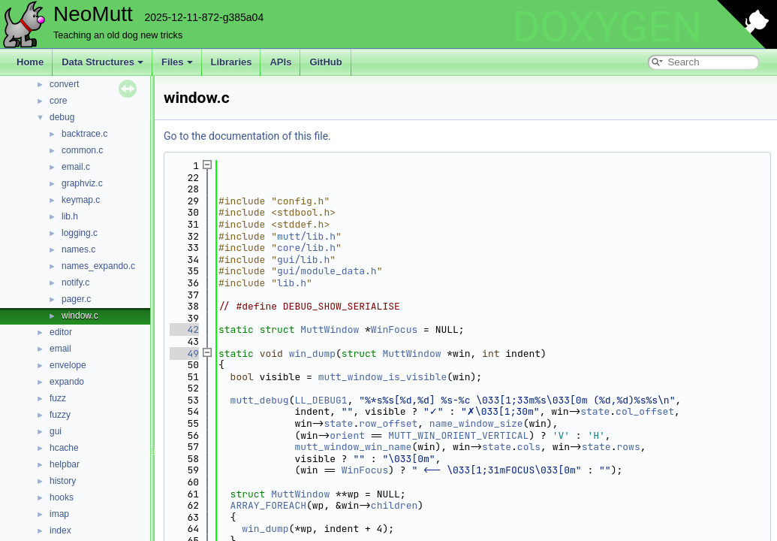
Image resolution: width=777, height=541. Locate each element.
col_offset (645, 411)
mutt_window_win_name (352, 446)
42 (184, 329)
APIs (280, 62)
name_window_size (476, 423)
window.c (80, 315)
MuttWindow (329, 329)
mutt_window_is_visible (382, 376)
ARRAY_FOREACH (268, 505)
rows (628, 446)
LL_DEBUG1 (320, 400)
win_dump (312, 353)
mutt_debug (259, 400)
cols (529, 446)
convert (64, 84)
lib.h (70, 216)
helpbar (65, 464)
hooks (62, 497)
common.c (82, 150)
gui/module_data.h (327, 270)
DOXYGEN (607, 27)
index (60, 530)
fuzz (58, 398)
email (60, 348)
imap (59, 514)
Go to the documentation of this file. (247, 136)
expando (67, 381)
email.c (76, 167)
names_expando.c (98, 266)
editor (61, 332)
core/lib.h (306, 247)
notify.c (75, 282)
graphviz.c (82, 183)
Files (177, 62)
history (63, 481)
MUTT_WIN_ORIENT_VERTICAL (458, 435)
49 (184, 353)
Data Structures (102, 62)
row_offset (388, 423)
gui (56, 431)
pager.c (76, 299)
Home (30, 62)
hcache (64, 448)
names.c (78, 249)
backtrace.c (84, 133)
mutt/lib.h (306, 236)
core (58, 100)
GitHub (325, 62)
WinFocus (394, 329)
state (595, 411)
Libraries (231, 62)
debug (62, 117)
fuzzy (60, 415)
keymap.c (81, 200)
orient (347, 435)
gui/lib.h (303, 259)
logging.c (80, 233)
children (394, 505)
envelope (68, 365)
